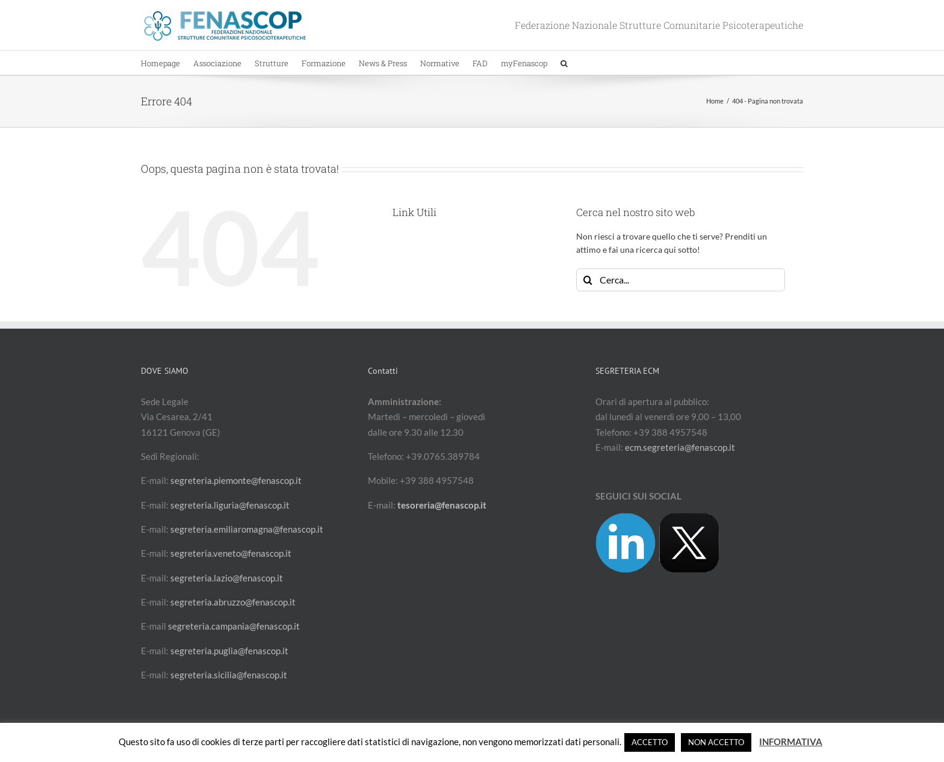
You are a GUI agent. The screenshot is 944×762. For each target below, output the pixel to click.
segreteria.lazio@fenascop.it (226, 577)
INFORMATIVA (790, 741)
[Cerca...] (680, 279)
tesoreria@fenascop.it (441, 505)
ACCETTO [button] (650, 742)
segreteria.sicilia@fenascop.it (228, 674)
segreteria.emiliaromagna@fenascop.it (246, 529)
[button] (564, 63)
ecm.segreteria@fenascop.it (680, 447)
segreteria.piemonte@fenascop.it (236, 480)
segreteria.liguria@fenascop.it (230, 505)
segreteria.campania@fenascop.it (234, 626)
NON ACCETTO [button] (716, 742)
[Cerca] (587, 279)
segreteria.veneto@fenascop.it (230, 553)
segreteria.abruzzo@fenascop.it (233, 601)
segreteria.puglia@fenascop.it (229, 650)
